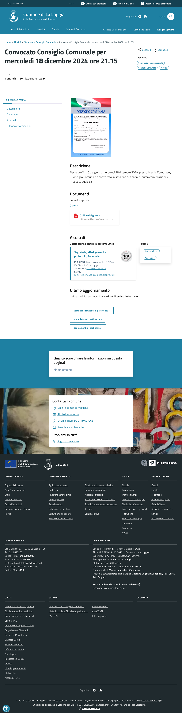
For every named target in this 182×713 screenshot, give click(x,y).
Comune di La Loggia (44, 14)
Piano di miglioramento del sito (20, 616)
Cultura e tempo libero (60, 514)
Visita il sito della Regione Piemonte (66, 606)
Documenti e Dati (13, 499)
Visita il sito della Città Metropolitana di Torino (71, 611)
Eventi (154, 485)
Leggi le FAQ (11, 621)
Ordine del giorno (90, 215)
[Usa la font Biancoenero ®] (93, 3)
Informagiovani (99, 616)
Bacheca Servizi (12, 640)
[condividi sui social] (144, 49)
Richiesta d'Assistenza (16, 635)
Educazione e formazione (61, 518)
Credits (8, 663)
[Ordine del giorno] (76, 216)
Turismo (88, 509)
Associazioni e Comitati (162, 518)
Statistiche (10, 673)
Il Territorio (156, 494)
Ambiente (53, 490)
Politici (8, 514)
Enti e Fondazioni (13, 504)
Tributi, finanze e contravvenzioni (101, 504)
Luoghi (154, 490)
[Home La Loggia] (36, 16)
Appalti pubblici (56, 499)
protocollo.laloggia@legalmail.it (26, 563)
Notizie (125, 485)
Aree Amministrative (15, 490)
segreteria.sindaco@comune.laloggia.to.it (94, 275)
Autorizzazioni (55, 504)
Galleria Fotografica (160, 499)
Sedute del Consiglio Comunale (40, 42)
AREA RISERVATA (89, 708)
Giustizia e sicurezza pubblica (99, 485)
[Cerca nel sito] (170, 16)
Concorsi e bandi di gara (133, 499)
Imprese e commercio (95, 490)
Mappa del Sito (12, 678)
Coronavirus (128, 490)
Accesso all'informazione (114, 29)
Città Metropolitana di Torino (38, 19)
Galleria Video (158, 504)
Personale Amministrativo (17, 509)
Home (8, 42)
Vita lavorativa (92, 514)
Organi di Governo (14, 485)
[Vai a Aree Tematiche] (123, 3)
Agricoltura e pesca (58, 485)
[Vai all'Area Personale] (155, 3)
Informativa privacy (14, 649)
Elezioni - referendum (132, 504)
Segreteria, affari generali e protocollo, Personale (90, 254)
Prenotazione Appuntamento (19, 625)
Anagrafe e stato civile (60, 494)
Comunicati (127, 528)
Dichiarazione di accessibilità (19, 611)
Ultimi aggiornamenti (15, 668)
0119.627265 (15, 552)
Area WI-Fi (97, 611)
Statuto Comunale (14, 644)
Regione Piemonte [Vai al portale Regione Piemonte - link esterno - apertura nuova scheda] (15, 3)
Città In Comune (149, 700)
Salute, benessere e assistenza (100, 499)
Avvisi (125, 533)
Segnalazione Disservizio (17, 630)
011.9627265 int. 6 (96, 268)
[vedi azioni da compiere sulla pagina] (160, 49)
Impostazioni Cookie (14, 659)
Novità (17, 42)
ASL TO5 (53, 616)
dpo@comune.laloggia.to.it (112, 588)
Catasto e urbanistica (59, 509)
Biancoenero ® (102, 704)
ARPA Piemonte (100, 606)
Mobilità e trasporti (94, 494)
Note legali (10, 654)
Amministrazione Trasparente (19, 606)
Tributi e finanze (129, 494)
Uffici (7, 494)
